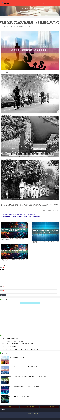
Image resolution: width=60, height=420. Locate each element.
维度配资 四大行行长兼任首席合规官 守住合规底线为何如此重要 (14, 341)
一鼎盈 (9, 406)
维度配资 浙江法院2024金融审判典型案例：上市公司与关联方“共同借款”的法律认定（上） (19, 349)
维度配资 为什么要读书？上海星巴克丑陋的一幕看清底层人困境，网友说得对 (17, 343)
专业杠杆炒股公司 (29, 406)
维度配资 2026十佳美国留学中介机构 (8, 346)
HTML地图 (36, 413)
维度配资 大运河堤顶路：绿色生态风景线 (17, 357)
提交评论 (2, 295)
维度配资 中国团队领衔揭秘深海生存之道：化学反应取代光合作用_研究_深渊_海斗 (19, 214)
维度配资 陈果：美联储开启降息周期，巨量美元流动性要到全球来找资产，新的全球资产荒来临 (27, 376)
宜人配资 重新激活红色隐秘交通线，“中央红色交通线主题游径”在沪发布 (23, 366)
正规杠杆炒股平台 (49, 406)
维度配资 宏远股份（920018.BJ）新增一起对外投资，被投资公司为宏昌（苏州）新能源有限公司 (22, 216)
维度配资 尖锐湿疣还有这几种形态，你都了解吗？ (11, 338)
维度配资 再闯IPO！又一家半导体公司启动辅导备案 (19, 396)
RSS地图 (32, 413)
